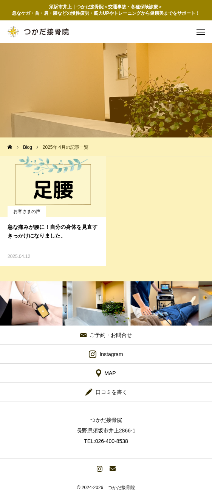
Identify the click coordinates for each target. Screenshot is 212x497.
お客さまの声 (26, 211)
